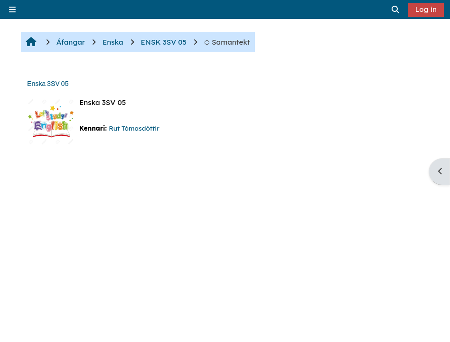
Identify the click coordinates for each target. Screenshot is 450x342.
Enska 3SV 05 (47, 83)
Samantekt (227, 42)
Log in (426, 9)
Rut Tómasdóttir (134, 128)
